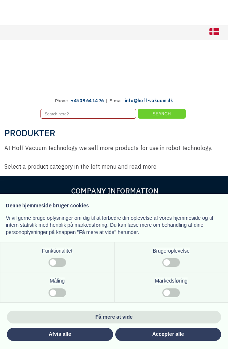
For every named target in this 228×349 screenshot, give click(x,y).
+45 (75, 100)
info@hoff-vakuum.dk (149, 100)
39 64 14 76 (92, 100)
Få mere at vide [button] (114, 317)
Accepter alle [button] (168, 334)
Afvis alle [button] (60, 334)
